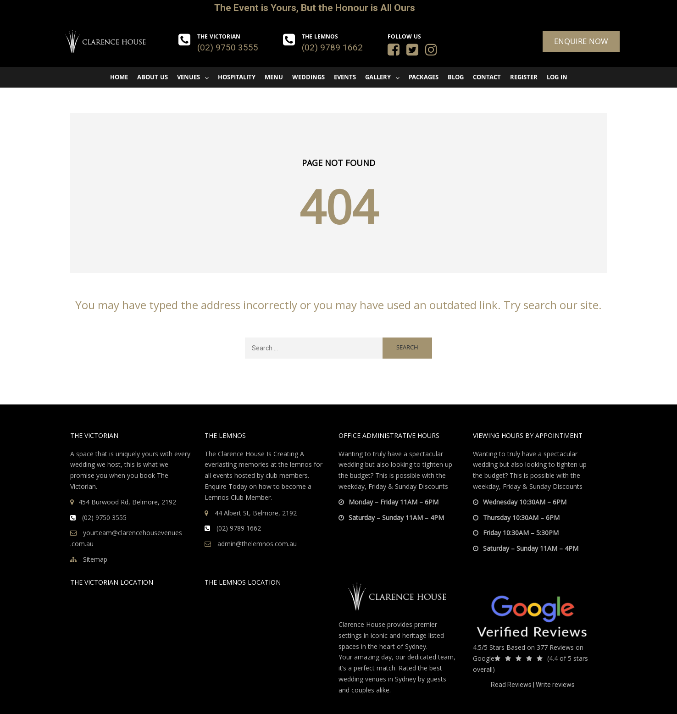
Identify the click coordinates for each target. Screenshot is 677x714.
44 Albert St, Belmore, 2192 (256, 513)
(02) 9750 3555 (227, 47)
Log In (557, 78)
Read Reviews (511, 684)
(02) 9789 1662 (332, 47)
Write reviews (555, 684)
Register (524, 78)
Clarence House (361, 624)
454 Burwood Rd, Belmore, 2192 (127, 502)
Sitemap (88, 559)
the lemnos (295, 464)
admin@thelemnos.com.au (251, 543)
